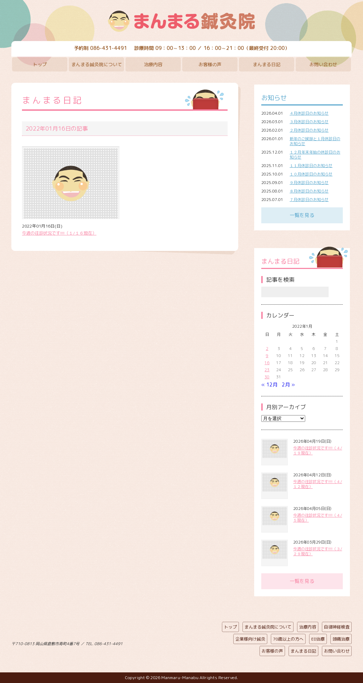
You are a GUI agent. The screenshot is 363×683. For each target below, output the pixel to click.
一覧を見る (302, 215)
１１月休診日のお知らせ (311, 165)
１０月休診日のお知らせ (311, 174)
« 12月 (269, 384)
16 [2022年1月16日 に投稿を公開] (266, 363)
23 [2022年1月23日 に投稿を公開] (266, 370)
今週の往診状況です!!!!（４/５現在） (317, 517)
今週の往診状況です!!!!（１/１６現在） (59, 233)
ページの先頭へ (176, 642)
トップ (40, 64)
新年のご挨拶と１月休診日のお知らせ (315, 141)
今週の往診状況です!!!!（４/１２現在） (317, 484)
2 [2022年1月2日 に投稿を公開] (267, 348)
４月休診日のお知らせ (309, 113)
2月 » (288, 384)
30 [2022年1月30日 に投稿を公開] (266, 377)
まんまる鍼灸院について (96, 64)
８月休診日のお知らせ (309, 191)
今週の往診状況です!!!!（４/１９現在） (317, 450)
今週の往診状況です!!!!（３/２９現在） (317, 551)
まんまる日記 (266, 64)
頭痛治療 (341, 639)
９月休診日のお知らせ (309, 182)
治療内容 (153, 64)
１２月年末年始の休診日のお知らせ (315, 154)
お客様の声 (210, 64)
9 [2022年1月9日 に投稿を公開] (267, 355)
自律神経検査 (337, 627)
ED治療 (318, 639)
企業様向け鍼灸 (250, 639)
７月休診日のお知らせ (309, 199)
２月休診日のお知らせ (309, 130)
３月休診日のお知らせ (309, 122)
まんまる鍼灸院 (181, 21)
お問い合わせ (323, 64)
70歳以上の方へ (288, 639)
